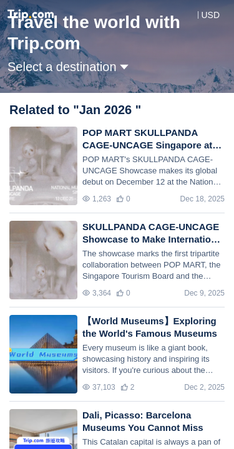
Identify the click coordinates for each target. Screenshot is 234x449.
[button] (201, 15)
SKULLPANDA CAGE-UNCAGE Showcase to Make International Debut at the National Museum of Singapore (153, 233)
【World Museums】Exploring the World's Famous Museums (149, 327)
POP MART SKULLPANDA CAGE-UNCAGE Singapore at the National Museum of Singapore (147, 139)
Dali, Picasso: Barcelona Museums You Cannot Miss (142, 421)
